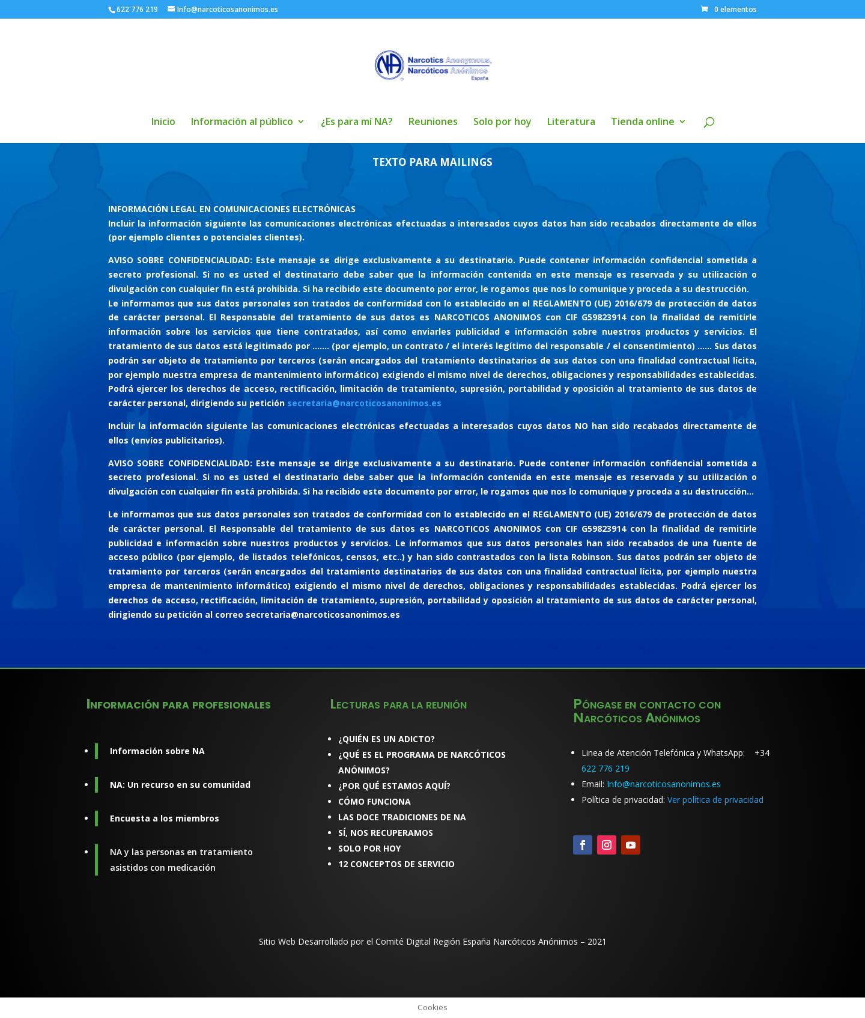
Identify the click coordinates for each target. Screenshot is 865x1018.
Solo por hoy (502, 122)
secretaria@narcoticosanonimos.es (364, 403)
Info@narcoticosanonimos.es (664, 784)
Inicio (163, 122)
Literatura (571, 122)
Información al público (242, 122)
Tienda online (643, 122)
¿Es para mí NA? (357, 122)
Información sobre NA (157, 751)
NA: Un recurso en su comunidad (180, 784)
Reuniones (433, 122)
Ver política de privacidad (715, 799)
